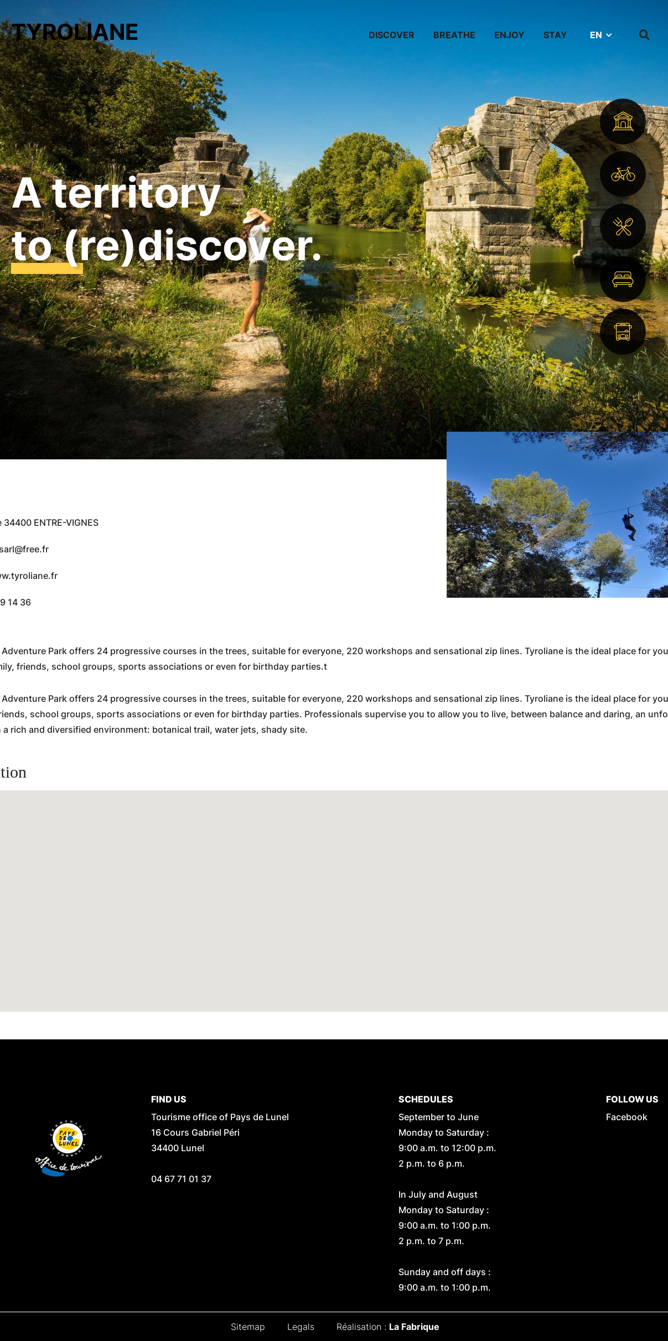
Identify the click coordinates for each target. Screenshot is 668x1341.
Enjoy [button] (509, 34)
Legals (300, 1326)
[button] (334, 891)
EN (596, 34)
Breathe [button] (454, 34)
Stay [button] (555, 34)
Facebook (627, 1116)
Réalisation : (387, 1326)
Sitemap (248, 1326)
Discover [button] (392, 34)
